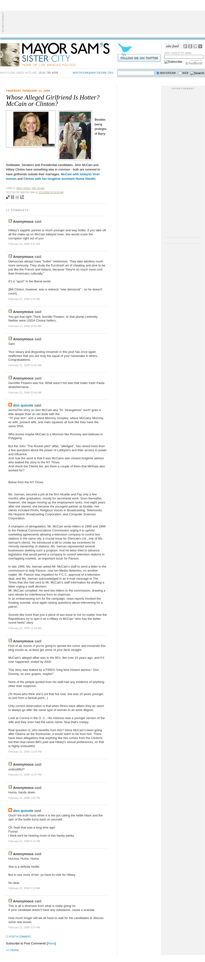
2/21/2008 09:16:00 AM (51, 192)
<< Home (12, 950)
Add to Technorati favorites (22, 197)
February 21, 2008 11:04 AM (24, 628)
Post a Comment (20, 936)
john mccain (38, 188)
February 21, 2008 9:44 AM (24, 299)
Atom (51, 943)
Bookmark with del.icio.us (8, 197)
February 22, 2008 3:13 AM (24, 888)
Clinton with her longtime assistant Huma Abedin (59, 178)
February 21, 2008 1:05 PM (24, 797)
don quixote (23, 405)
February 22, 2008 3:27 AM (24, 927)
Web (185, 73)
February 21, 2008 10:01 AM (24, 326)
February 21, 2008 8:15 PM (24, 841)
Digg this (17, 197)
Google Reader (195, 46)
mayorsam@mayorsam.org (93, 72)
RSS (185, 46)
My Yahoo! (200, 46)
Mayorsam (168, 73)
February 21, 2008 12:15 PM (25, 751)
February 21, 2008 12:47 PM (25, 774)
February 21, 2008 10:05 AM (24, 365)
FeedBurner (194, 62)
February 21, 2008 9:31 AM (24, 243)
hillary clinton (23, 188)
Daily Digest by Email (178, 53)
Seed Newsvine (12, 197)
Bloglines (190, 46)
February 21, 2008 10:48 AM (24, 392)
